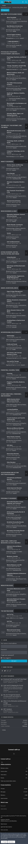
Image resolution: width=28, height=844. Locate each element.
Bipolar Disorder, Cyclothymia (15, 225)
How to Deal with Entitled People (14, 348)
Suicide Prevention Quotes (12, 237)
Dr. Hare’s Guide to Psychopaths (13, 517)
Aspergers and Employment (12, 492)
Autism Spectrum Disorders (14, 488)
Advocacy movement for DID (13, 457)
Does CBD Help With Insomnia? (13, 569)
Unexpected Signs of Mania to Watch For (16, 228)
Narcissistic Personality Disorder (16, 530)
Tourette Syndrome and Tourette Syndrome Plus (16, 418)
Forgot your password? (7, 655)
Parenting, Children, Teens (10, 370)
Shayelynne (15, 307)
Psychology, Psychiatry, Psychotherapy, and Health (10, 53)
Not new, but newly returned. (13, 30)
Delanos (24, 726)
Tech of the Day (10, 156)
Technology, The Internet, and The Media (11, 126)
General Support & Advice (14, 34)
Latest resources (8, 676)
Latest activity (4, 809)
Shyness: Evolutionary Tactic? (13, 204)
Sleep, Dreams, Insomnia (13, 437)
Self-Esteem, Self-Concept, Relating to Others (14, 353)
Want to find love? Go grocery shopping (15, 339)
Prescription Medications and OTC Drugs (16, 589)
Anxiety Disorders (7, 162)
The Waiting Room (7, 611)
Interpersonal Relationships (11, 332)
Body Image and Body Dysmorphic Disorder (16, 266)
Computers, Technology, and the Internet (15, 152)
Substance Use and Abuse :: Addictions (14, 547)
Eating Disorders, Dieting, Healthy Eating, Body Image (10, 253)
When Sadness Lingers (11, 220)
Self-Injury (10, 445)
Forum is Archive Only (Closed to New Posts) (16, 21)
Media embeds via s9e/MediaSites (9, 821)
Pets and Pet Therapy (13, 361)
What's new (4, 802)
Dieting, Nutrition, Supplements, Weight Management (15, 277)
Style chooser (4, 824)
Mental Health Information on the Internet (16, 131)
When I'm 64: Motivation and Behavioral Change (14, 702)
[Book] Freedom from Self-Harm (14, 449)
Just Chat (9, 621)
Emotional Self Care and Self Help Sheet (15, 679)
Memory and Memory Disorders (15, 428)
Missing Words (9, 38)
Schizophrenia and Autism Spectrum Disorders (10, 473)
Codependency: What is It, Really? (14, 551)
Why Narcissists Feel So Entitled (14, 534)
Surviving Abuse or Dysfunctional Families (16, 321)
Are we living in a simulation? (13, 625)
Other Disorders (11, 462)
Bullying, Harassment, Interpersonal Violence (16, 300)
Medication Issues (7, 585)
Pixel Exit (7, 819)
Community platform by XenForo (13, 816)
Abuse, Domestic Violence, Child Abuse (15, 311)
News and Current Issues (13, 630)
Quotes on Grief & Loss (11, 245)
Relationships (10, 336)
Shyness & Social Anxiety (13, 201)
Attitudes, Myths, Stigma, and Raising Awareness (15, 114)
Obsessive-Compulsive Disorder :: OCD (16, 182)
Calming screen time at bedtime (14, 440)
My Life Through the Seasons (11, 695)
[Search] (26, 2)
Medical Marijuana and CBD (14, 565)
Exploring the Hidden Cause (12, 169)
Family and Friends (12, 344)
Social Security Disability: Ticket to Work (17, 98)
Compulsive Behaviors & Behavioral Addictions (16, 574)
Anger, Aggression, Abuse (9, 288)
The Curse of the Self (11, 358)
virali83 (14, 349)
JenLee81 (14, 120)
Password (3, 649)
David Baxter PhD (17, 90)
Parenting (9, 373)
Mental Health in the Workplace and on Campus (16, 104)
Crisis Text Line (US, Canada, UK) (13, 45)
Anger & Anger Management (15, 291)
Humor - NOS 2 (9, 618)
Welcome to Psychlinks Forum (11, 14)
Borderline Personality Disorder (15, 522)
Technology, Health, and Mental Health (15, 141)
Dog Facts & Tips (10, 365)
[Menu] (2, 2)
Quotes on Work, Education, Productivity (15, 109)
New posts (3, 806)
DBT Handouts (7, 709)
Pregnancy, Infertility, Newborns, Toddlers (16, 382)
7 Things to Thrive (10, 62)
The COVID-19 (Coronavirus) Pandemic (14, 83)
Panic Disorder (11, 173)
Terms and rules (4, 830)
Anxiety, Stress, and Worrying (15, 165)
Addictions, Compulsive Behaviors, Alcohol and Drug (11, 542)
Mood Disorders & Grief (9, 211)
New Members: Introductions (15, 26)
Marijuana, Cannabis (12, 556)
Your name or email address (9, 643)
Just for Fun (10, 614)
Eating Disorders (11, 257)
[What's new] (22, 2)
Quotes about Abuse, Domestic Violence (15, 315)
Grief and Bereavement (13, 242)
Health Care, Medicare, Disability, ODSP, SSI (16, 94)
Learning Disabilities (12, 409)
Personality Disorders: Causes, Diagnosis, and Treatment (15, 502)
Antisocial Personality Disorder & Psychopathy (16, 512)
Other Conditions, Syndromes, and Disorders (11, 395)
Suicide (9, 233)
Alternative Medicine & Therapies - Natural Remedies (16, 599)
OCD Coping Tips (10, 187)
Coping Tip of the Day (11, 69)
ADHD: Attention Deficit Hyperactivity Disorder (13, 400)
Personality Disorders (8, 498)
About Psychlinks (11, 17)
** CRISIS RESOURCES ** (13, 41)
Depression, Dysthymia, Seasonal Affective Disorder (16, 215)
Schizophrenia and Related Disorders (14, 478)
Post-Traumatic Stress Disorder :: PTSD (16, 191)
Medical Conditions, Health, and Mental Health (15, 73)
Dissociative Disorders (13, 454)
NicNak (14, 31)
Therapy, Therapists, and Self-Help (16, 66)
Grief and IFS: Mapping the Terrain (13, 685)
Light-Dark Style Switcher (6, 827)
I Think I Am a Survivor (11, 326)
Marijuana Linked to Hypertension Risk (15, 560)
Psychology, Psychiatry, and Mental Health (16, 58)
